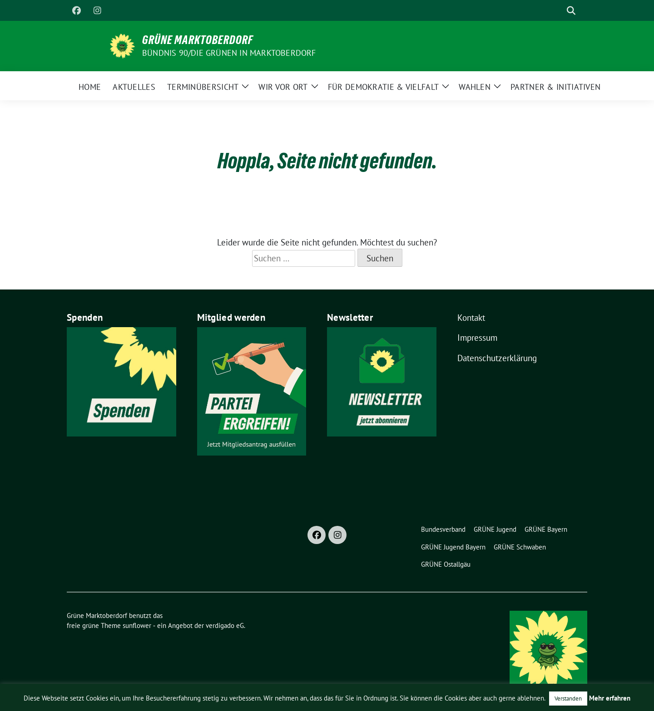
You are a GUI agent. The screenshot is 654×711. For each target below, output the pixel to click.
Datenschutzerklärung (497, 358)
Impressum (477, 337)
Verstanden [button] (568, 698)
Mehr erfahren (609, 698)
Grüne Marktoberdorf (197, 40)
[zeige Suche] (571, 11)
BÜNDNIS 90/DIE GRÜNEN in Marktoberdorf (229, 53)
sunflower (137, 625)
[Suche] (558, 11)
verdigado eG (225, 625)
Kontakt (471, 317)
